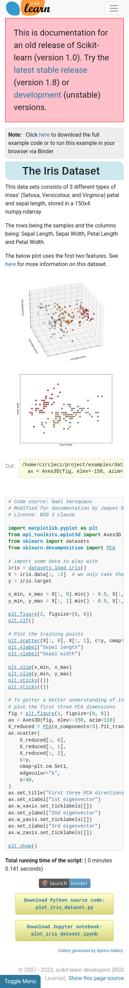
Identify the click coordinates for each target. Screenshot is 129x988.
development (37, 95)
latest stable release (50, 70)
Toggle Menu (20, 981)
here (10, 264)
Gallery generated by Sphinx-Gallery (90, 950)
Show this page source (96, 978)
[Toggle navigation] (113, 8)
